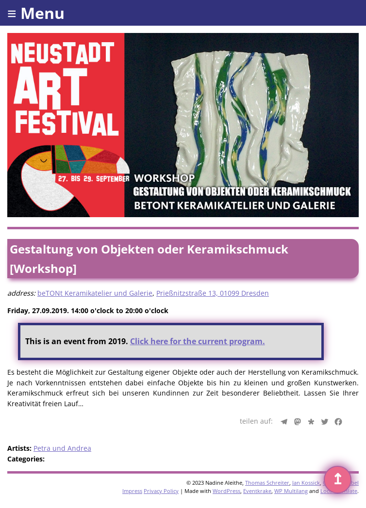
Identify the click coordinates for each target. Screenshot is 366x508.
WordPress (226, 490)
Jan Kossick (306, 482)
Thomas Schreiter (267, 482)
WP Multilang (291, 490)
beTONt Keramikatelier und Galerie (94, 293)
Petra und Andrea (62, 448)
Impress (132, 490)
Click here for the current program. (197, 341)
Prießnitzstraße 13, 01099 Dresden (212, 293)
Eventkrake (257, 490)
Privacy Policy (161, 490)
